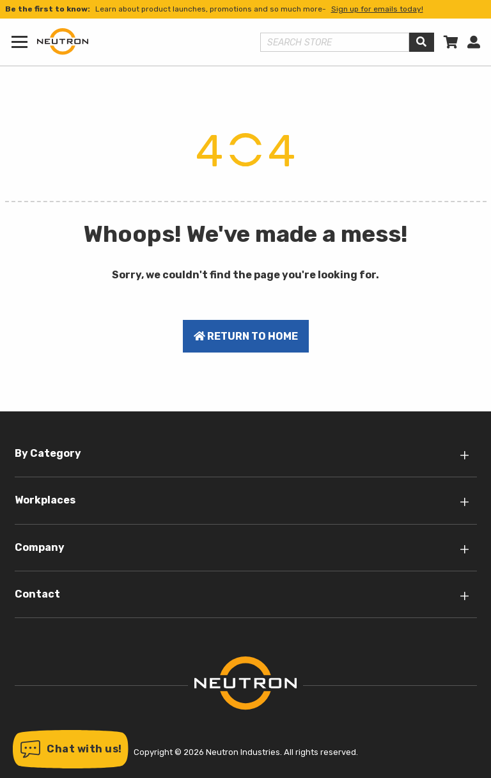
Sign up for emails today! (377, 8)
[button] (71, 749)
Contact (37, 594)
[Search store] (335, 42)
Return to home (246, 336)
